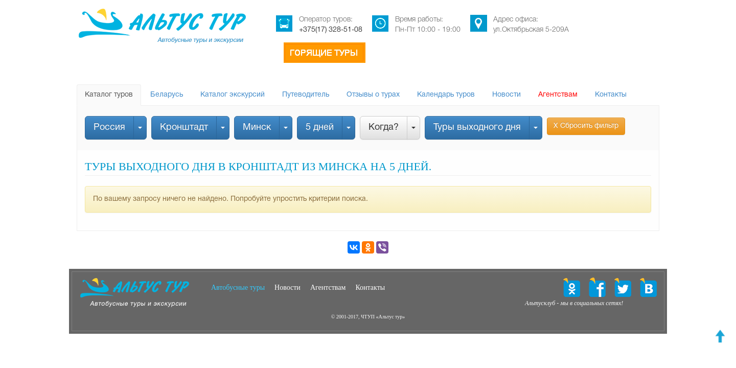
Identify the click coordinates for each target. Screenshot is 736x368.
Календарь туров (446, 94)
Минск (257, 127)
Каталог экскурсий (232, 94)
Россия (109, 127)
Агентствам (558, 94)
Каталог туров (109, 94)
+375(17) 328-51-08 (330, 30)
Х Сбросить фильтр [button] (586, 126)
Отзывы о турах (373, 94)
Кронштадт (184, 127)
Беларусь (166, 94)
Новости (506, 94)
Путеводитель (305, 94)
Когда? (384, 127)
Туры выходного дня (477, 127)
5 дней (320, 127)
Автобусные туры (238, 287)
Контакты (611, 94)
